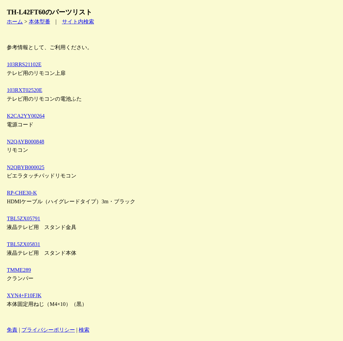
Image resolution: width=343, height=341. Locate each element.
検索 (84, 330)
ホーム (15, 21)
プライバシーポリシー (48, 330)
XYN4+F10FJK (24, 295)
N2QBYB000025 (25, 167)
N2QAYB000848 (25, 141)
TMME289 (19, 270)
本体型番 (39, 21)
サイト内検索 (78, 21)
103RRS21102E (24, 64)
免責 (12, 330)
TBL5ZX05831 (23, 244)
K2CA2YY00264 (26, 116)
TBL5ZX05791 (23, 218)
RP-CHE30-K (22, 193)
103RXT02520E (24, 90)
